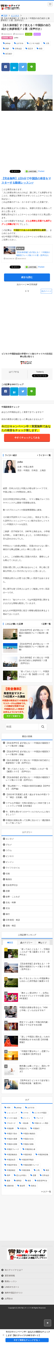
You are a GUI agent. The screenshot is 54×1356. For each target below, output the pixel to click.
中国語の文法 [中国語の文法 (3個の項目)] (28, 1139)
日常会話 (18, 49)
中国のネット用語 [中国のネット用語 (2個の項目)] (41, 1123)
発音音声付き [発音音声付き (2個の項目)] (42, 1181)
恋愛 (8, 891)
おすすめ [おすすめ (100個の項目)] (31, 1108)
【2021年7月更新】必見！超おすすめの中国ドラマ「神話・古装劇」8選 (28, 795)
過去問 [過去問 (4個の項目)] (22, 1186)
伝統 (8, 873)
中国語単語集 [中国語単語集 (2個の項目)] (43, 1155)
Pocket (41, 171)
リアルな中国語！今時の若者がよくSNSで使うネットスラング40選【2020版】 (28, 804)
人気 (47, 43)
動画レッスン (11, 1281)
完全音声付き (12, 885)
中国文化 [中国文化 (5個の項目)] (23, 1128)
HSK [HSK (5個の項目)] (8, 1108)
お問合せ (9, 1298)
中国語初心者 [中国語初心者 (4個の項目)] (30, 1149)
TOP (4, 15)
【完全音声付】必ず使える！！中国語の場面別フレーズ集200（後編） (28, 744)
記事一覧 (47, 624)
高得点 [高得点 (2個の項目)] (33, 1186)
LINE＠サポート (12, 1287)
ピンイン (37, 34)
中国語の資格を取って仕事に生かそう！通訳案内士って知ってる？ (28, 821)
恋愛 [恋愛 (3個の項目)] (34, 1175)
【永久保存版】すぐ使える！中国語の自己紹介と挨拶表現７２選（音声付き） (28, 761)
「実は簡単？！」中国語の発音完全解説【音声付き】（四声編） (28, 787)
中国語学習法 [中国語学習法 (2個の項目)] (12, 1165)
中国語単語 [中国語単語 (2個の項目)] (27, 1155)
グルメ (9, 844)
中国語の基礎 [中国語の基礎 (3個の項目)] (12, 1139)
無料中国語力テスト (14, 1293)
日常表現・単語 (7, 37)
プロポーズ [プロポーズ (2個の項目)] (11, 1123)
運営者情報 (10, 1275)
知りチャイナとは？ (14, 1270)
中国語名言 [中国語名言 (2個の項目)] (11, 1160)
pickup (7, 43)
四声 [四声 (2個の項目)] (8, 1175)
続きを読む (27, 277)
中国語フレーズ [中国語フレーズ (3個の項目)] (13, 1149)
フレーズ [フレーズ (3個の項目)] (39, 1118)
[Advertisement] (27, 140)
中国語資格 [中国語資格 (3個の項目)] (25, 1170)
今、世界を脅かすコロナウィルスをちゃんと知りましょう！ (28, 813)
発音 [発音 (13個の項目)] (29, 1181)
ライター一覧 (45, 455)
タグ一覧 (47, 1191)
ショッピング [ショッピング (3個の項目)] (12, 1113)
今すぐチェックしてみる (27, 437)
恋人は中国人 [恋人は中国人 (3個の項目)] (21, 1175)
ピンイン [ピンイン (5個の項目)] (26, 1118)
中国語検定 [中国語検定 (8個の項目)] (11, 1170)
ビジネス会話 (34, 43)
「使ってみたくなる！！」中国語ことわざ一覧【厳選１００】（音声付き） (27, 770)
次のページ (46, 291)
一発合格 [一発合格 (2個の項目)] (24, 1123)
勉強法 (9, 879)
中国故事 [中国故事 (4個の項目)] (10, 1128)
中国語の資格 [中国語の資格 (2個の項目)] (28, 1144)
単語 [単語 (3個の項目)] (47, 1170)
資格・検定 (11, 925)
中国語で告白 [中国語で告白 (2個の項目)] (12, 1134)
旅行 (8, 914)
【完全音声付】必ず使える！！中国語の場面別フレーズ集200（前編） (28, 752)
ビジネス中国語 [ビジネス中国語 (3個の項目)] (40, 1113)
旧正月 (30, 49)
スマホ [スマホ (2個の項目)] (25, 1113)
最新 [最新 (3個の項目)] (8, 1181)
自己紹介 (8, 54)
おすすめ (19, 43)
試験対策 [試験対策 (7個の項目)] (10, 1186)
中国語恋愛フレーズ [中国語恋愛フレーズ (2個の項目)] (31, 1165)
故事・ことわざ (13, 896)
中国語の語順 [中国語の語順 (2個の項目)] (12, 1144)
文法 (8, 908)
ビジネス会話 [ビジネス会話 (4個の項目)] (12, 1118)
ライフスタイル (13, 868)
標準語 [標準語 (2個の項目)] (18, 1181)
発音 (40, 49)
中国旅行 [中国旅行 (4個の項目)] (36, 1128)
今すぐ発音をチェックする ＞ (27, 1340)
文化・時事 (11, 902)
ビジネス (15, 15)
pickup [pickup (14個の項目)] (18, 1108)
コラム (9, 850)
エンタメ (10, 839)
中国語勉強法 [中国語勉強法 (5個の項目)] (12, 1155)
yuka (16, 37)
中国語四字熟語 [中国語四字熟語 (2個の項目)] (27, 1160)
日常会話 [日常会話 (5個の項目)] (45, 1175)
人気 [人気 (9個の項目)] (38, 1170)
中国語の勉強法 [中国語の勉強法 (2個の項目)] (29, 1134)
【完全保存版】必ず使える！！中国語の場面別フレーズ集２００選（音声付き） (28, 778)
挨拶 (7, 49)
